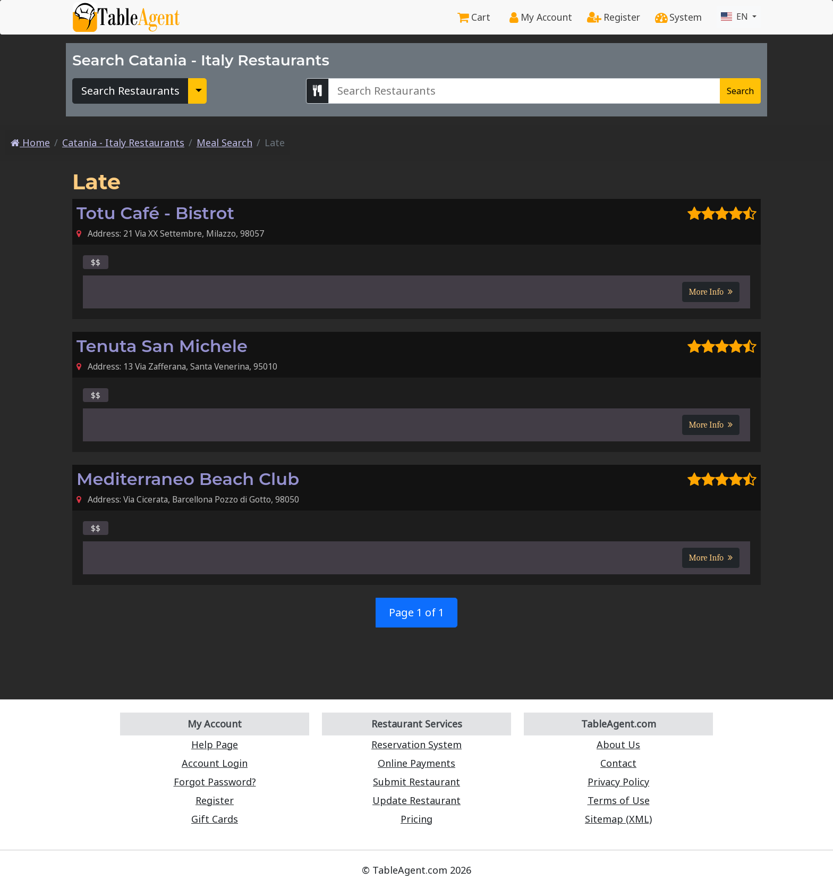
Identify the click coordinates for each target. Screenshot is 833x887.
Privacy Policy (618, 781)
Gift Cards (214, 819)
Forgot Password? (215, 781)
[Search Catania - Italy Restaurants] (524, 91)
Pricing (416, 819)
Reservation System (416, 744)
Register (613, 17)
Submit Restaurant (416, 781)
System (678, 17)
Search (740, 91)
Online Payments (416, 763)
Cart (473, 17)
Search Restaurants (130, 90)
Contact (618, 763)
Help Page (214, 744)
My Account (540, 17)
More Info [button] (711, 292)
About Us (618, 744)
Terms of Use (619, 800)
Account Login (215, 763)
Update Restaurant (416, 800)
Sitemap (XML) (618, 819)
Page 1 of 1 (416, 612)
